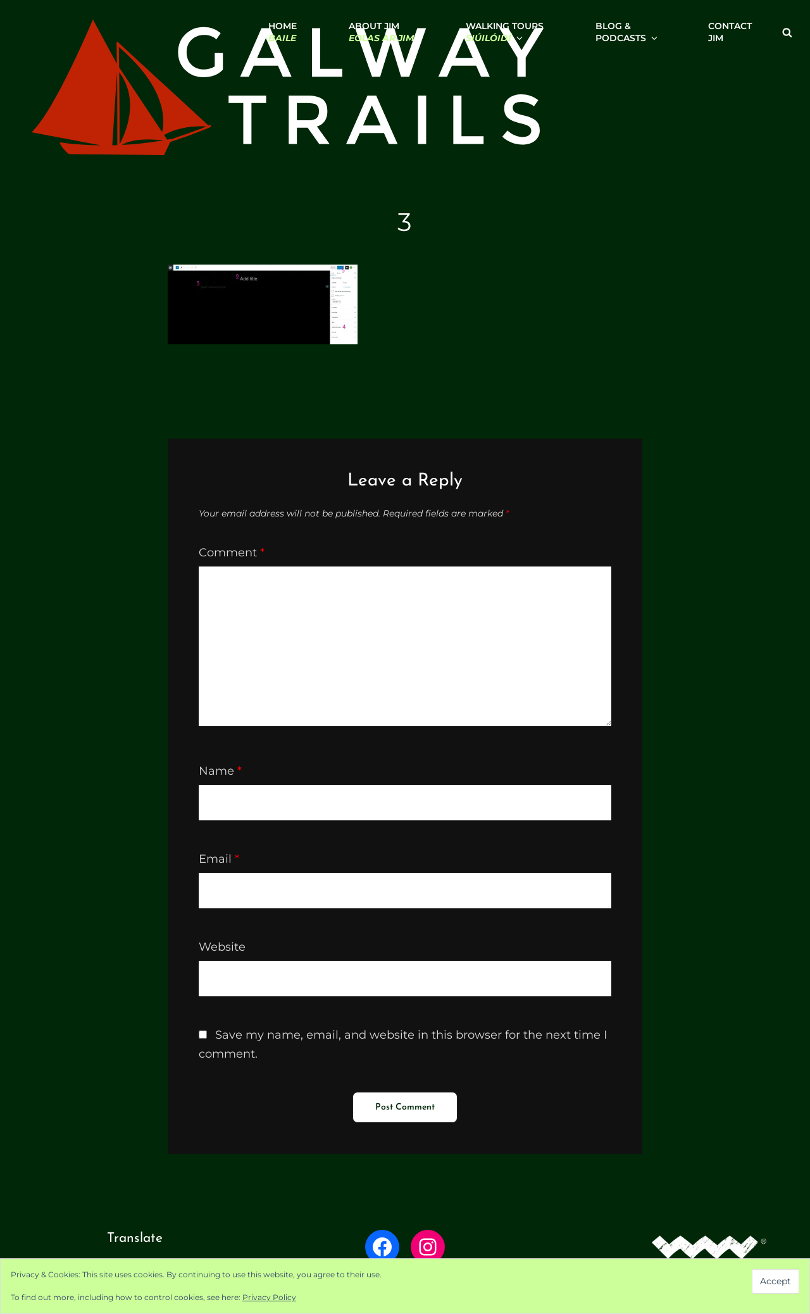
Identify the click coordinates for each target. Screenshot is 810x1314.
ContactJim (730, 32)
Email (219, 859)
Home (282, 32)
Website (222, 947)
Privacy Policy (269, 1297)
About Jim (381, 32)
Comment (232, 553)
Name (220, 771)
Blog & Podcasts (625, 32)
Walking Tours (505, 32)
